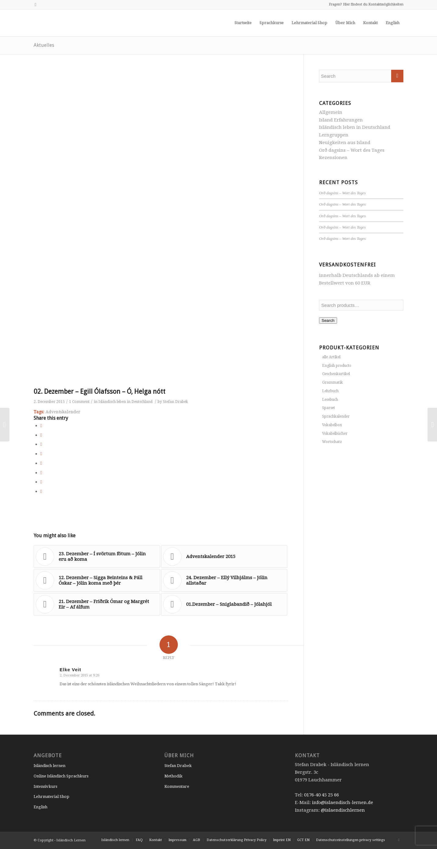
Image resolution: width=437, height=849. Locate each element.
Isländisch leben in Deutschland (125, 402)
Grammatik (332, 382)
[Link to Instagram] (35, 4)
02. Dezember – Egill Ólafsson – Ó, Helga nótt (99, 391)
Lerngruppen (333, 135)
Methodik (173, 776)
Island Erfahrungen (341, 120)
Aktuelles (44, 45)
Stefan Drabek (175, 402)
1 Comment (79, 402)
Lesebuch (330, 399)
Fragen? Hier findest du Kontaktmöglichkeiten (366, 4)
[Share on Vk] (41, 472)
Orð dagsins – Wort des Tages (351, 150)
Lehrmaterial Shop (51, 796)
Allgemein (330, 112)
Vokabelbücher (334, 433)
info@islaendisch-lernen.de (342, 802)
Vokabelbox (332, 425)
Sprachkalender (336, 416)
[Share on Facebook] (41, 425)
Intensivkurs (45, 786)
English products (336, 365)
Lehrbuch (330, 391)
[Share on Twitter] (41, 435)
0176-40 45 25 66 (321, 795)
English (40, 807)
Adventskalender (63, 411)
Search (327, 320)
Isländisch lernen (49, 765)
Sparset (328, 408)
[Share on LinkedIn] (41, 453)
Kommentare (176, 786)
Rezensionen (333, 157)
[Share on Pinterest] (41, 444)
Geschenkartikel (336, 374)
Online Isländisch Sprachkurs (61, 776)
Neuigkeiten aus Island (344, 142)
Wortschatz (332, 442)
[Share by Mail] (41, 491)
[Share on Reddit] (41, 482)
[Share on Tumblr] (41, 463)
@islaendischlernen (343, 810)
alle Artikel (331, 357)
